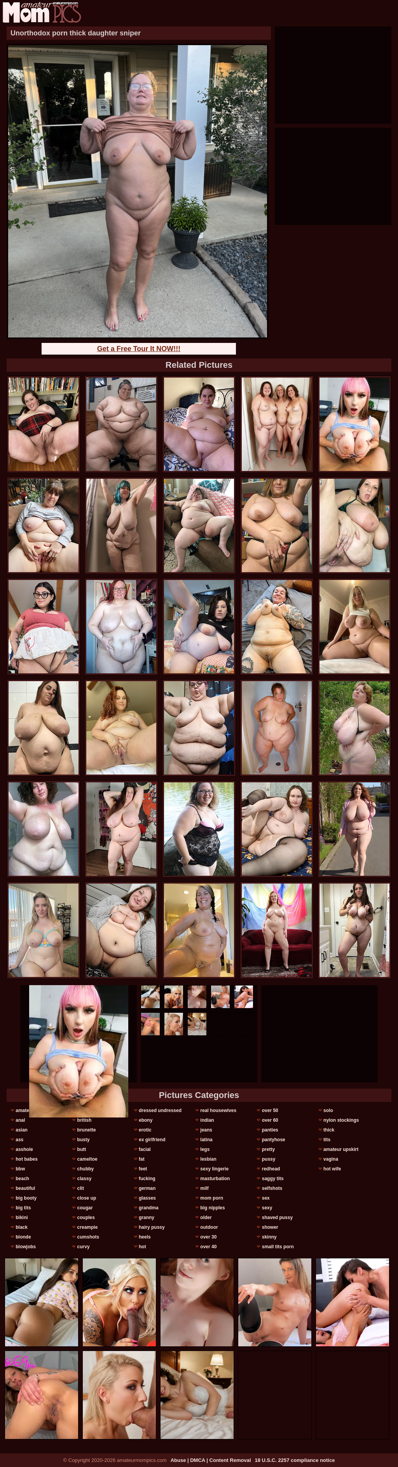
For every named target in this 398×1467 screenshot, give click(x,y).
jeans (206, 1130)
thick (328, 1130)
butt (81, 1149)
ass (19, 1139)
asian (22, 1130)
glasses (147, 1198)
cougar (85, 1207)
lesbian (208, 1159)
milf (204, 1188)
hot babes (27, 1159)
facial (145, 1149)
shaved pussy (277, 1217)
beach (22, 1178)
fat (142, 1159)
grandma (149, 1207)
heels (145, 1237)
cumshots (88, 1237)
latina (206, 1139)
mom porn (211, 1198)
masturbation (215, 1178)
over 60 (270, 1120)
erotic (145, 1130)
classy (84, 1178)
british (84, 1120)
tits (326, 1139)
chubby (85, 1169)
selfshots (272, 1188)
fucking (147, 1178)
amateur (25, 1110)
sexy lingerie (214, 1169)
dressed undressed (160, 1110)
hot (142, 1246)
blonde (23, 1237)
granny (146, 1217)
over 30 (208, 1237)
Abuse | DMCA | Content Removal (211, 1460)
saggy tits (273, 1178)
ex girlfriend (152, 1139)
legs (204, 1149)
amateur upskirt (340, 1149)
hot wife (332, 1169)
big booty (26, 1198)
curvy (83, 1246)
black (22, 1227)
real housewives (218, 1110)
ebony (145, 1120)
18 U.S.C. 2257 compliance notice (295, 1460)
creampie (87, 1227)
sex (266, 1198)
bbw (20, 1169)
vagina (330, 1159)
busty (83, 1139)
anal (20, 1120)
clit (80, 1188)
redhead (271, 1169)
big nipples (212, 1207)
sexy (267, 1207)
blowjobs (26, 1246)
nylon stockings (341, 1120)
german (147, 1188)
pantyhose (273, 1139)
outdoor (209, 1227)
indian (207, 1120)
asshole (24, 1149)
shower (270, 1227)
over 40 (208, 1246)
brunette (86, 1130)
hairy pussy (152, 1227)
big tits (23, 1207)
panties (270, 1130)
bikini (22, 1217)
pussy (269, 1159)
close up (86, 1198)
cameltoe (87, 1159)
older (205, 1217)
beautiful (25, 1188)
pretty (268, 1149)
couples (86, 1217)
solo (328, 1110)
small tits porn (278, 1246)
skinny (269, 1237)
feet (143, 1169)
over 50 (270, 1110)
